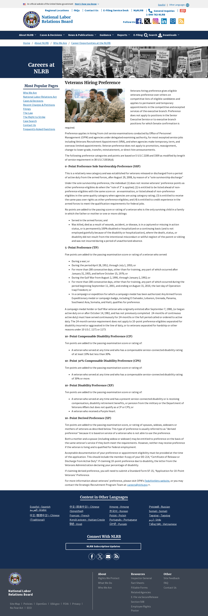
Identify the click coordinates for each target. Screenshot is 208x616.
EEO (29, 607)
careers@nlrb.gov (138, 484)
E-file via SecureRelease (144, 597)
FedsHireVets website (157, 480)
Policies (28, 603)
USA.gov (55, 603)
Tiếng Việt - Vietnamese (163, 524)
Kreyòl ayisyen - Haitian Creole (87, 519)
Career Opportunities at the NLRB (91, 43)
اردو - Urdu (155, 519)
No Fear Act (16, 607)
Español (161, 4)
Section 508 (137, 601)
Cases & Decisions (33, 100)
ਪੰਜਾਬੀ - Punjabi (118, 524)
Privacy (76, 603)
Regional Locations (57, 10)
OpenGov (41, 603)
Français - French (79, 515)
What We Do (105, 582)
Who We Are (60, 43)
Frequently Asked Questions (39, 129)
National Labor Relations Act (40, 96)
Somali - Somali (158, 511)
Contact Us (91, 10)
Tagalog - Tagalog (159, 515)
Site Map (15, 603)
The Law (28, 113)
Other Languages (179, 4)
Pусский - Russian (159, 506)
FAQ (166, 582)
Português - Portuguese (123, 519)
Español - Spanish (40, 506)
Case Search (30, 121)
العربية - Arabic (38, 510)
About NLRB (42, 43)
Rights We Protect (109, 578)
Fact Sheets (137, 582)
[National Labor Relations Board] (32, 19)
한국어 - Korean (118, 511)
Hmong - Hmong (119, 506)
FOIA (66, 603)
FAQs (77, 10)
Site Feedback (172, 578)
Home (26, 43)
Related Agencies (141, 592)
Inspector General (141, 578)
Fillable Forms (139, 587)
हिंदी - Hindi (76, 524)
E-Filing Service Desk (116, 10)
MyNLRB (138, 10)
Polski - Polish (117, 515)
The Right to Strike (34, 117)
